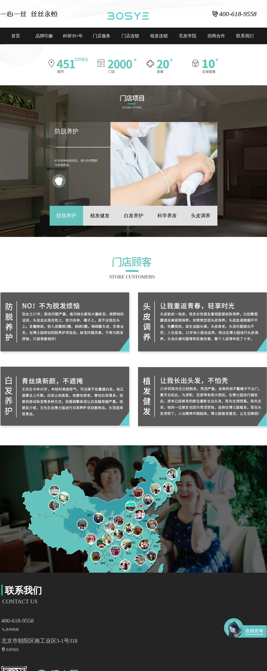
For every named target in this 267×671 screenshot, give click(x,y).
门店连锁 (130, 35)
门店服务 (101, 35)
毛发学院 (187, 35)
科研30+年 (73, 35)
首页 (15, 35)
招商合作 (216, 35)
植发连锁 (159, 35)
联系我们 (245, 35)
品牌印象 (44, 35)
